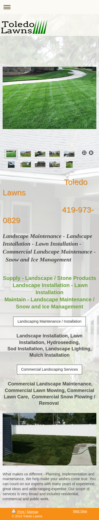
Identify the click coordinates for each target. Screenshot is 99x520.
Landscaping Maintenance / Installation (49, 321)
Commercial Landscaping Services (49, 369)
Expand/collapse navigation (49, 7)
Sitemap (32, 512)
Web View (80, 511)
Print (18, 512)
